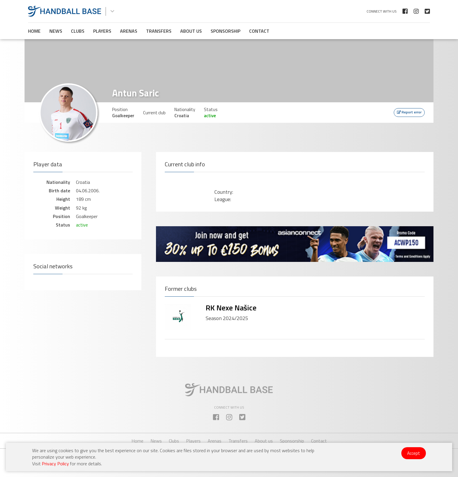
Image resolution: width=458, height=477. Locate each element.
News (55, 31)
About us (191, 31)
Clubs (77, 31)
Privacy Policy (55, 463)
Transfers (158, 31)
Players (102, 31)
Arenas (128, 31)
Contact (259, 31)
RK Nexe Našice (231, 307)
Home (34, 31)
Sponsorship (225, 31)
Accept (413, 453)
